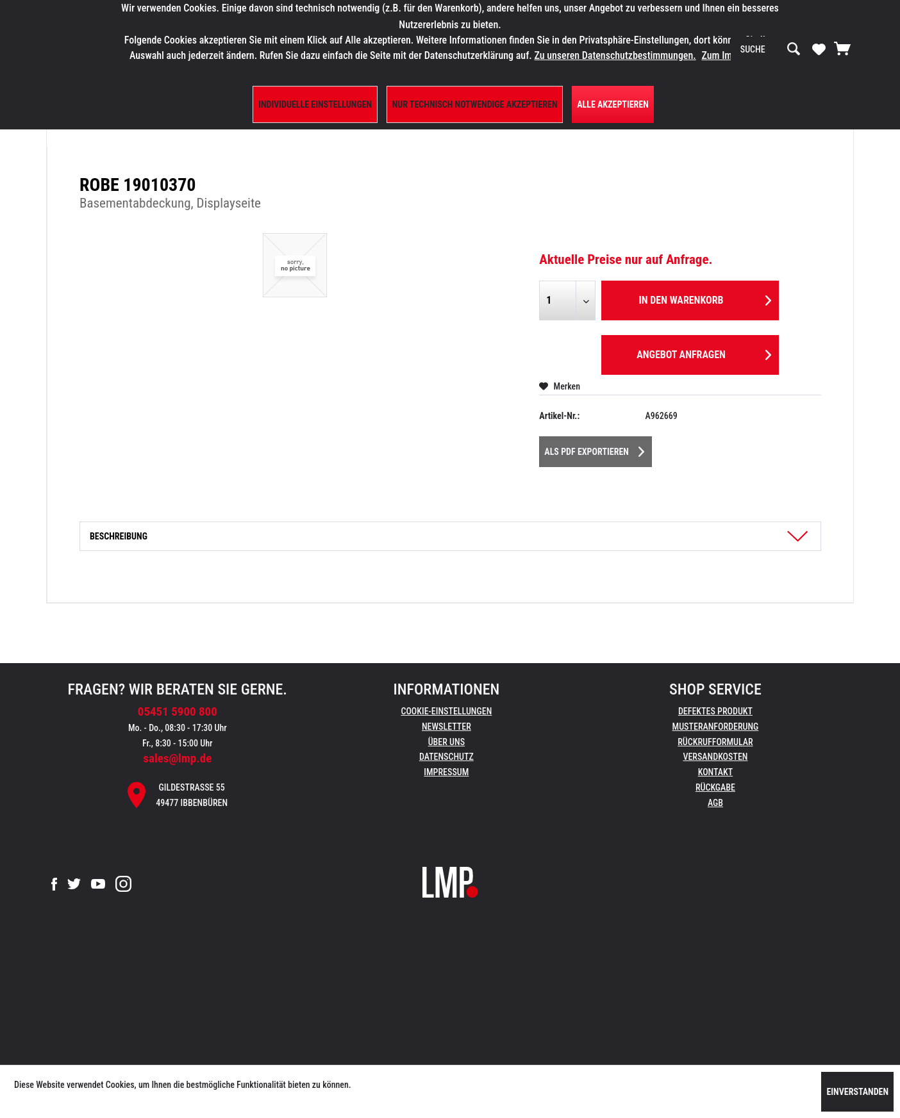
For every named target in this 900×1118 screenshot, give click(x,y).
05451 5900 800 (177, 711)
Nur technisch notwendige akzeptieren (475, 104)
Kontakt (715, 772)
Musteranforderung (715, 726)
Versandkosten (715, 757)
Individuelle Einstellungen (315, 104)
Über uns (446, 742)
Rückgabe (715, 787)
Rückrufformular (715, 742)
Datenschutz (446, 757)
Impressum (446, 772)
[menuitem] (770, 49)
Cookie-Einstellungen (446, 711)
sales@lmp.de (177, 758)
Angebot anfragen (704, 353)
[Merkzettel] (819, 48)
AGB (715, 803)
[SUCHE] (770, 49)
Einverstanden (857, 1092)
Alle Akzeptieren (613, 104)
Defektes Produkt (715, 711)
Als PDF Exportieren (594, 449)
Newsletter (446, 726)
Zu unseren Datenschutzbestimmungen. (615, 55)
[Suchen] (793, 49)
